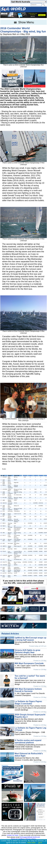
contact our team (12, 835)
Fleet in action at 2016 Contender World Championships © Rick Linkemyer (23, 162)
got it (40, 843)
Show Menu (23, 22)
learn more (31, 843)
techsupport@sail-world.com (30, 837)
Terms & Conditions (18, 839)
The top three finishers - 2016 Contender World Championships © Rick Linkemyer (23, 418)
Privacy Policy (31, 839)
